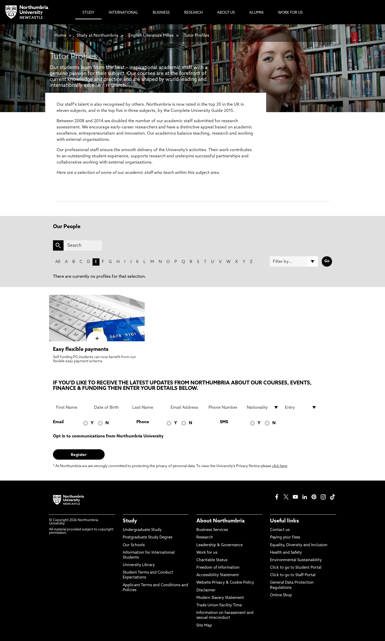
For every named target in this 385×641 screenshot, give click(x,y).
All (57, 262)
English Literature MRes (151, 36)
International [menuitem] (123, 13)
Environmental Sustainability (296, 560)
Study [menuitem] (88, 13)
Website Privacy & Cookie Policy (225, 583)
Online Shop (281, 595)
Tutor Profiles (196, 36)
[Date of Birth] (110, 407)
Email (58, 422)
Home (60, 36)
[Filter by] (294, 261)
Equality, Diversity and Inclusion (298, 545)
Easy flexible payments (81, 349)
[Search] (83, 245)
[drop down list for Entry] (301, 407)
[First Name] (72, 407)
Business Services (212, 530)
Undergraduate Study (142, 530)
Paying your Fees (285, 537)
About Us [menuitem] (226, 13)
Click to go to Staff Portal (292, 575)
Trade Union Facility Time (219, 605)
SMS (224, 422)
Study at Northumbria (97, 36)
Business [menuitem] (161, 13)
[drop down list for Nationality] (262, 407)
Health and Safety (286, 553)
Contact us (280, 530)
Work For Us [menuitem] (290, 13)
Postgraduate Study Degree (147, 537)
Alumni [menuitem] (256, 13)
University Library (139, 565)
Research (204, 537)
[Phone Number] (224, 407)
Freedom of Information (218, 568)
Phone (142, 422)
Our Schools (134, 545)
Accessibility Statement (217, 575)
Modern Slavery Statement (220, 598)
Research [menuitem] (193, 13)
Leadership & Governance (219, 545)
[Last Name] (148, 407)
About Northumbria (220, 521)
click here (279, 466)
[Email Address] (186, 407)
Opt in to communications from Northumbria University (108, 436)
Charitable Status (211, 560)
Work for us (206, 553)
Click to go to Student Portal (295, 568)
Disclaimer (205, 590)
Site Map (204, 626)
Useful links (284, 521)
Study (130, 521)
